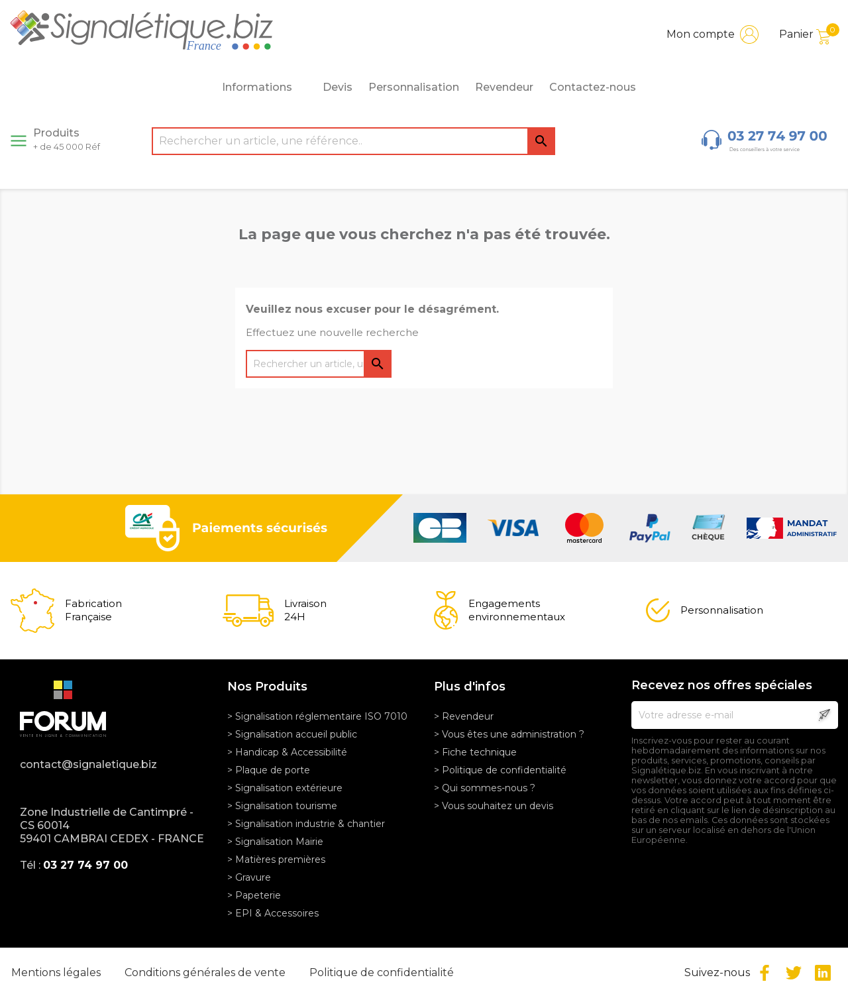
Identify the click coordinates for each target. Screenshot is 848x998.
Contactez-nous (592, 87)
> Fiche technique (475, 752)
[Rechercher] (353, 141)
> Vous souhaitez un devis (493, 806)
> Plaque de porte (268, 770)
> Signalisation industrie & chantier (306, 824)
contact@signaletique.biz (88, 764)
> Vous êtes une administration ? (509, 734)
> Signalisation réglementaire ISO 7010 (317, 716)
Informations (264, 87)
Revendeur (504, 87)
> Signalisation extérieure (285, 788)
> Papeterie (254, 895)
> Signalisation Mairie (275, 842)
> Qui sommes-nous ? (484, 788)
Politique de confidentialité (381, 972)
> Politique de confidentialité (500, 770)
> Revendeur (464, 716)
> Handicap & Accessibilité (287, 752)
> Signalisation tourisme (282, 806)
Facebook (764, 973)
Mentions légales (57, 972)
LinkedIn (823, 973)
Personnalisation (413, 87)
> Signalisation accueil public (292, 734)
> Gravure (249, 877)
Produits (66, 139)
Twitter (793, 973)
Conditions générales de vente (206, 972)
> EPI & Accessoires (273, 913)
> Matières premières (276, 859)
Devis (337, 87)
